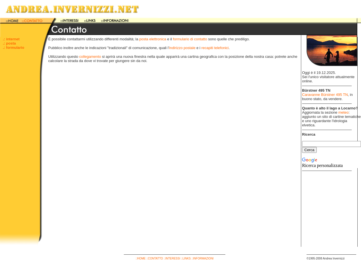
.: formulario (13, 47)
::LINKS (186, 258)
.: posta (9, 43)
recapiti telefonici (215, 48)
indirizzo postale (182, 48)
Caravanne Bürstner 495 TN (325, 95)
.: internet (11, 39)
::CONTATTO (154, 258)
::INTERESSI (172, 258)
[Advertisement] (20, 148)
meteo (343, 112)
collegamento (90, 56)
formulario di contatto (190, 39)
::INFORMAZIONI (202, 258)
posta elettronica (152, 39)
